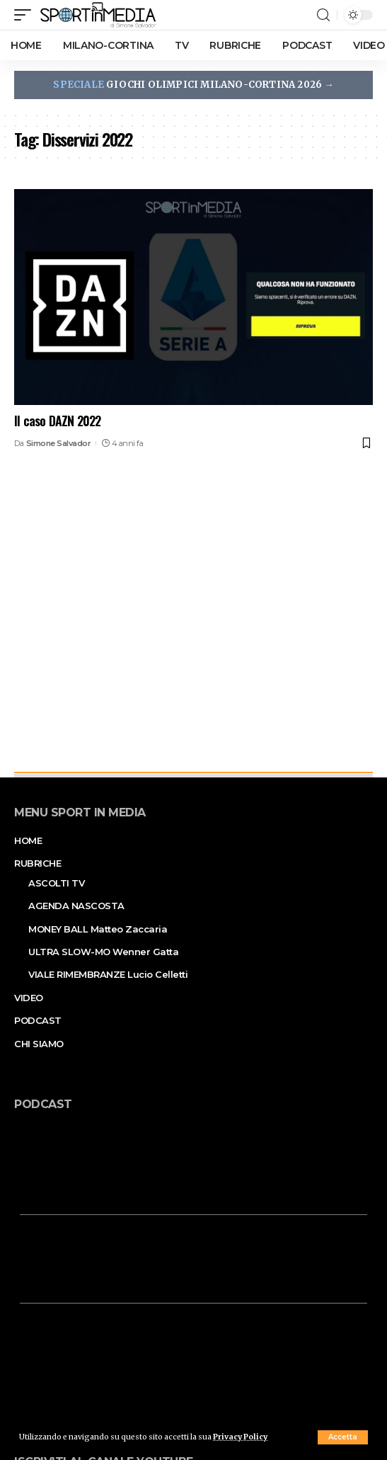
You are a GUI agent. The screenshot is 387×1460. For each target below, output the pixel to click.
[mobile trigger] (26, 15)
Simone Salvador (58, 443)
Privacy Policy (240, 1437)
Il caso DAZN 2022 (57, 420)
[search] (323, 15)
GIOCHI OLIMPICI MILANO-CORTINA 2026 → (193, 85)
